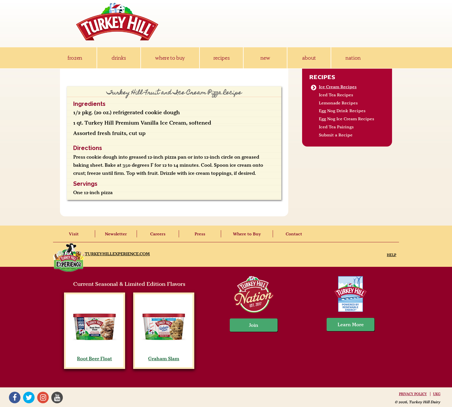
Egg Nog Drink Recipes (342, 110)
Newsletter (116, 234)
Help (391, 255)
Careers (157, 234)
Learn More (351, 324)
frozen (74, 58)
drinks (119, 58)
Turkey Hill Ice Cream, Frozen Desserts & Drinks (117, 21)
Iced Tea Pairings (336, 127)
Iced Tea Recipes (336, 94)
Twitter (29, 397)
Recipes (322, 77)
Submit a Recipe (336, 135)
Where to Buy (247, 234)
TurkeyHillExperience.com (117, 253)
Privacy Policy (413, 394)
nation (353, 58)
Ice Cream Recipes (338, 86)
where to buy (170, 58)
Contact (294, 234)
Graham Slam (163, 355)
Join (253, 325)
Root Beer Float (94, 355)
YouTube (57, 397)
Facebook (14, 397)
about (309, 58)
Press (200, 234)
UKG (436, 394)
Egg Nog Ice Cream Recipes (346, 118)
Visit (74, 234)
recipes (221, 58)
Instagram (43, 397)
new (265, 58)
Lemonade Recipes (338, 103)
